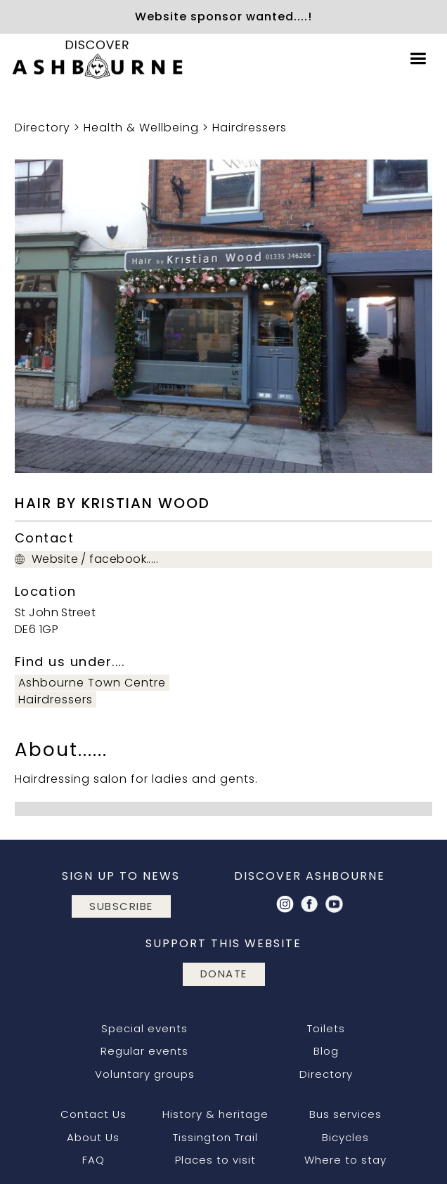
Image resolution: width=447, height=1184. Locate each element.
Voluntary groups (145, 1074)
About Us (93, 1137)
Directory (42, 127)
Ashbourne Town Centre (92, 683)
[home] (95, 59)
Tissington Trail (215, 1137)
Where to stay (345, 1159)
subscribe (121, 906)
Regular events (144, 1050)
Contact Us (93, 1114)
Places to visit (215, 1159)
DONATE (223, 973)
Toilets (326, 1028)
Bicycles (345, 1137)
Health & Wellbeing (141, 127)
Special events (144, 1028)
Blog (326, 1050)
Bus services (345, 1114)
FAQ (93, 1159)
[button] (418, 59)
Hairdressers (249, 127)
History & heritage (215, 1114)
